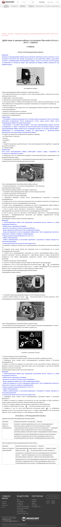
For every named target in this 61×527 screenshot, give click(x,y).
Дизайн (34, 503)
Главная (4, 501)
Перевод (34, 501)
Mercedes (10, 33)
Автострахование (21, 511)
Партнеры (34, 505)
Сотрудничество (36, 506)
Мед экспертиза (55, 6)
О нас (57, 2)
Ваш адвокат (14, 6)
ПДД (18, 499)
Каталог (4, 33)
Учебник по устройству (22, 6)
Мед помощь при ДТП (23, 508)
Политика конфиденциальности (19, 524)
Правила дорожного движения (6, 6)
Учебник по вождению (31, 6)
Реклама (34, 499)
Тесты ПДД (47, 6)
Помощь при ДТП (40, 6)
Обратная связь (52, 497)
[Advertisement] (30, 21)
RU (18, 2)
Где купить (50, 2)
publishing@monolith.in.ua (11, 521)
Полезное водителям (22, 513)
